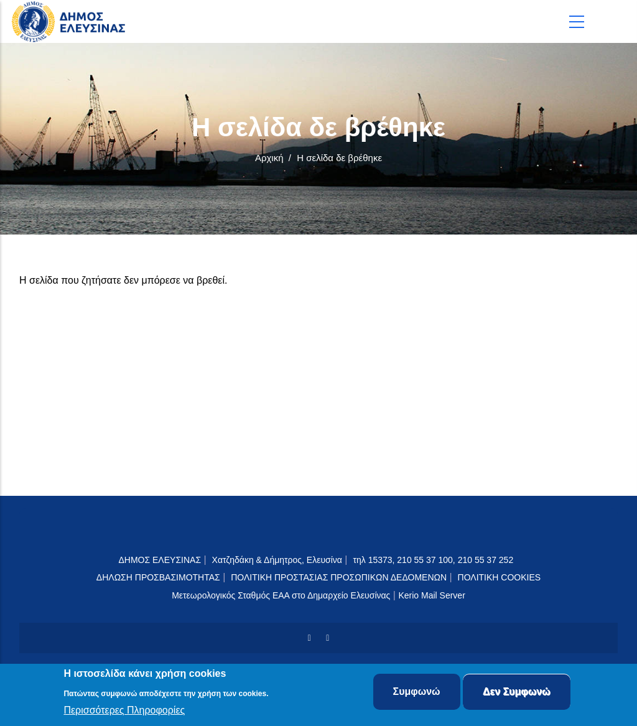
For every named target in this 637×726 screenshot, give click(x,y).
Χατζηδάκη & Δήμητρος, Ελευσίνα (277, 560)
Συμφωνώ (416, 692)
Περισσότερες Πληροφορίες (124, 710)
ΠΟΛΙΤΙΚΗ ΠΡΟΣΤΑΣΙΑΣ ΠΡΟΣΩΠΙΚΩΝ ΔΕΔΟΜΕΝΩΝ (339, 577)
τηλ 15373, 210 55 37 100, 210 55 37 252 (434, 560)
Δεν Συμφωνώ (517, 692)
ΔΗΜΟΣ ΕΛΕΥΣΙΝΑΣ (159, 560)
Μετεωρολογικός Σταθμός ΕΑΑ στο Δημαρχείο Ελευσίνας (281, 595)
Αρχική (269, 157)
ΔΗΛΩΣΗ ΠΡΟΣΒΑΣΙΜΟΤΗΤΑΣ (158, 577)
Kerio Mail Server (431, 595)
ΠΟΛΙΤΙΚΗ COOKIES (499, 577)
